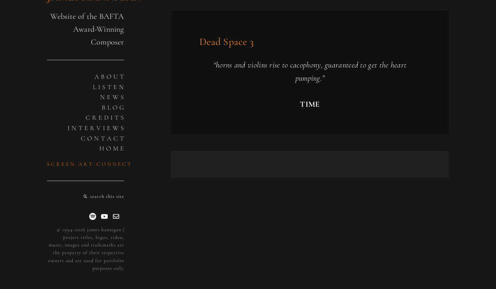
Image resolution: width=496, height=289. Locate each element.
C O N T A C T (102, 138)
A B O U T (109, 77)
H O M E (111, 148)
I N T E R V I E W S (96, 128)
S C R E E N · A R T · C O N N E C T (89, 164)
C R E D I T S (105, 118)
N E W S (112, 97)
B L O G (113, 108)
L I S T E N (108, 87)
